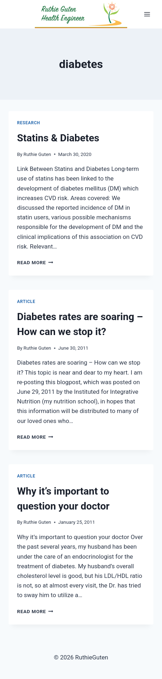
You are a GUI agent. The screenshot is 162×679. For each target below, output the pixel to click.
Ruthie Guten (37, 154)
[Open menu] (146, 14)
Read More (35, 262)
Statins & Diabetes (58, 138)
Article (26, 301)
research (28, 122)
